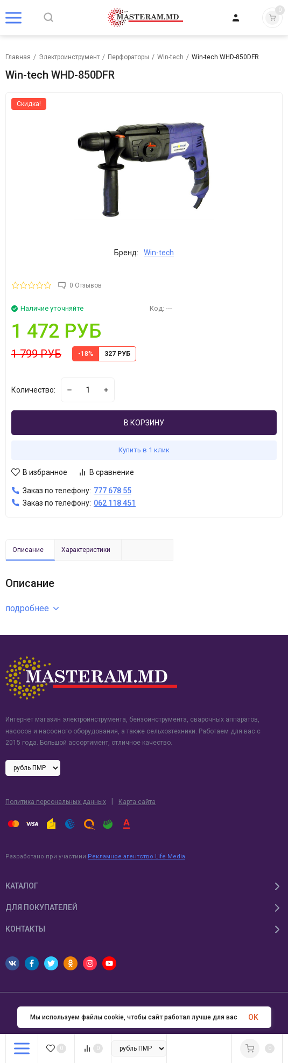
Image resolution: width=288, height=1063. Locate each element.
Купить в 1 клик (144, 450)
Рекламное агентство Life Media (136, 856)
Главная (18, 57)
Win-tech (170, 57)
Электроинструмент (69, 57)
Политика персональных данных (55, 802)
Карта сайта (137, 802)
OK (253, 1017)
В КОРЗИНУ (144, 422)
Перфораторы (128, 57)
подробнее (32, 608)
